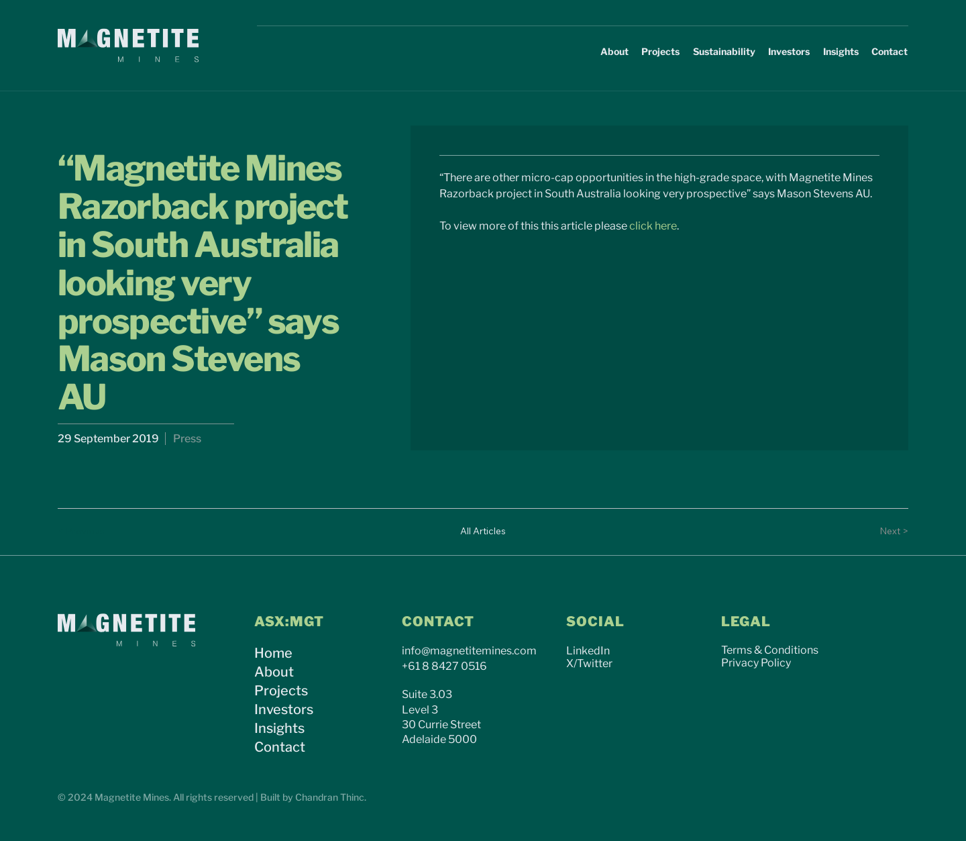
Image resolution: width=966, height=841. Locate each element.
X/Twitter (589, 663)
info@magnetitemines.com (469, 650)
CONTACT (438, 621)
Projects (281, 691)
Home (273, 653)
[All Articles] (483, 531)
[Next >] (881, 531)
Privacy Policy (756, 662)
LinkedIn (588, 650)
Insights (279, 728)
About (274, 672)
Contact (279, 747)
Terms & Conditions (769, 650)
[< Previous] (84, 531)
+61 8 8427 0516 (444, 666)
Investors (283, 709)
